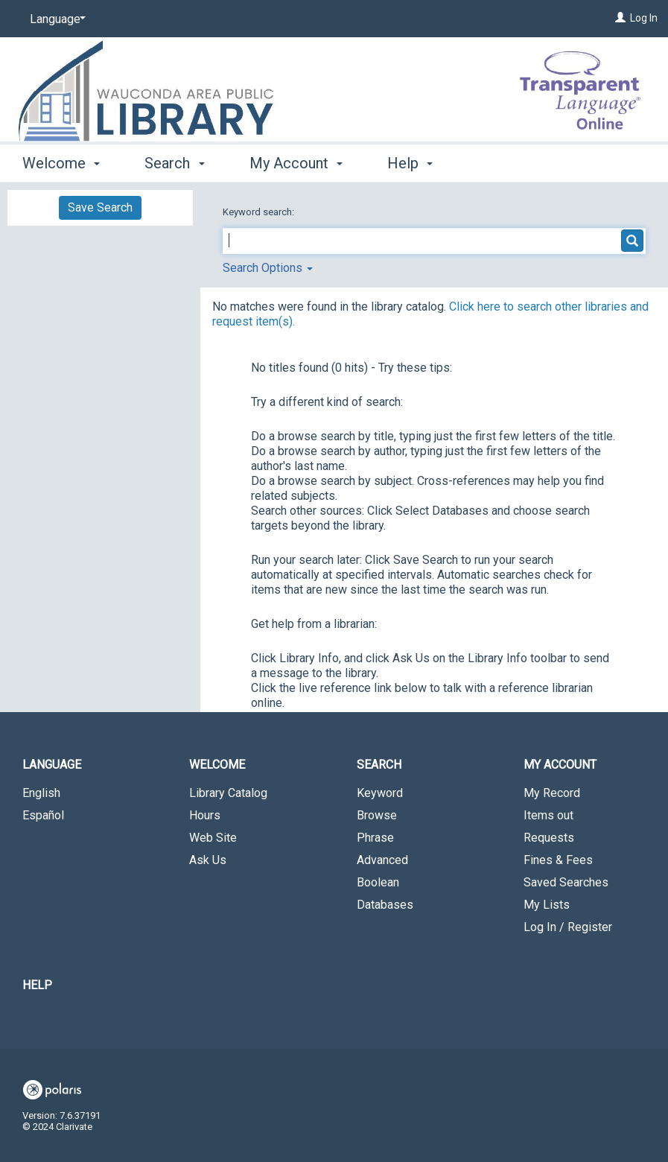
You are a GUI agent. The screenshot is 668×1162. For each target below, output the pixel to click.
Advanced (382, 860)
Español (43, 815)
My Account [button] (296, 163)
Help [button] (410, 163)
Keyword (380, 793)
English (41, 793)
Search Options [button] (268, 268)
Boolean (378, 882)
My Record (552, 793)
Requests (549, 838)
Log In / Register (568, 927)
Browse (377, 815)
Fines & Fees (558, 860)
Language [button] (51, 765)
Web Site (213, 838)
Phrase (375, 838)
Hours (204, 815)
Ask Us (207, 860)
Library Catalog (228, 793)
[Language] (55, 19)
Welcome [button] (61, 163)
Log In (644, 18)
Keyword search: (259, 212)
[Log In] (620, 18)
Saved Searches (566, 882)
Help (37, 985)
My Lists (547, 905)
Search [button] (174, 163)
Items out (548, 815)
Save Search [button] (100, 207)
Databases (385, 905)
